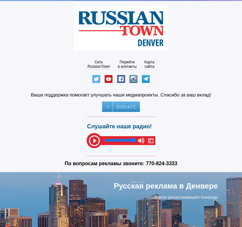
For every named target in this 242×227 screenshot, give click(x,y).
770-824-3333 (161, 163)
